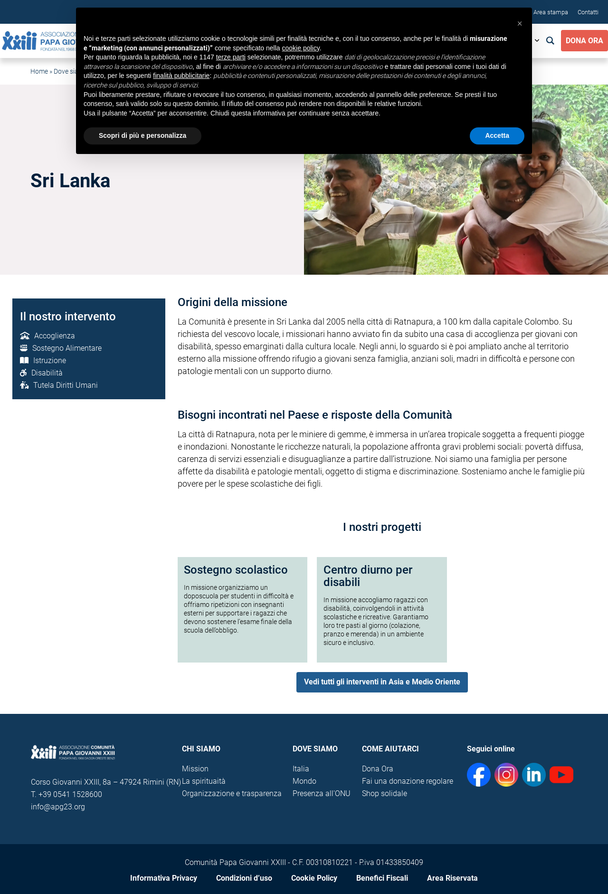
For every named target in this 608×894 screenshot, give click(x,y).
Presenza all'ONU (322, 793)
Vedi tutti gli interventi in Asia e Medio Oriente (382, 681)
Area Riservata (452, 878)
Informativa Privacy (163, 878)
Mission (195, 768)
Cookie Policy (314, 878)
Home (39, 71)
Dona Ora (584, 40)
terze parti (231, 57)
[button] (519, 22)
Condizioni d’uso (244, 878)
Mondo (304, 781)
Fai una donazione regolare (407, 781)
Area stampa (550, 12)
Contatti (588, 12)
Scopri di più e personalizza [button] (142, 135)
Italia (301, 768)
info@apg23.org (58, 806)
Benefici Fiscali (382, 878)
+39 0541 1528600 (70, 794)
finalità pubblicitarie (181, 75)
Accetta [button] (497, 135)
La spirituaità (204, 781)
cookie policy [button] (301, 48)
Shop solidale (384, 793)
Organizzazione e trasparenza (232, 793)
